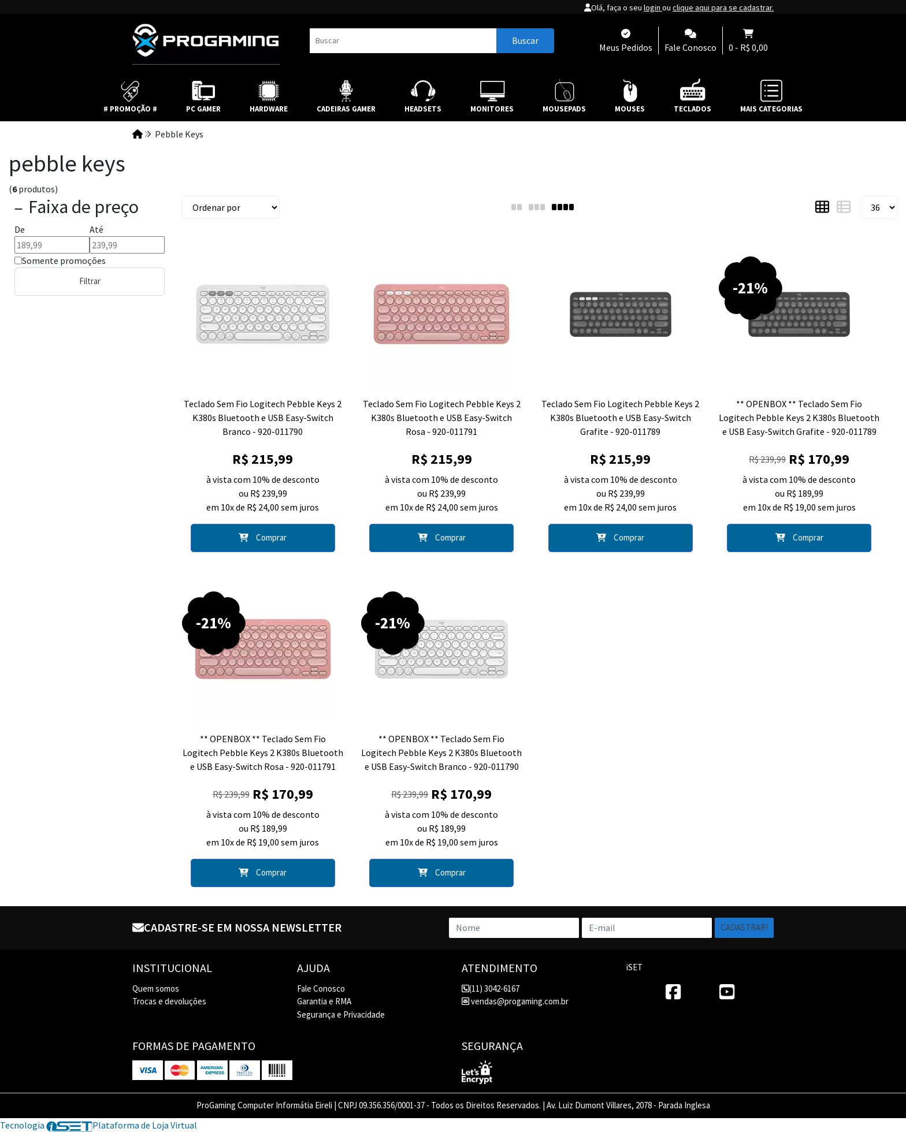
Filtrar (90, 280)
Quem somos (155, 988)
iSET (634, 967)
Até (96, 229)
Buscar (525, 40)
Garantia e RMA (324, 1001)
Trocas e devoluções (169, 1001)
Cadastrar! (744, 927)
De (19, 229)
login (653, 7)
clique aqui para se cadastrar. (723, 7)
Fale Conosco (321, 988)
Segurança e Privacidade (341, 1014)
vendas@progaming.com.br (515, 1001)
